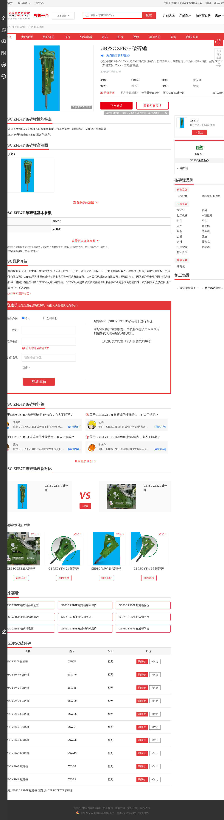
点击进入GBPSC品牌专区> (15, 293)
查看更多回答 (84, 461)
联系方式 (120, 808)
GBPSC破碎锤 (36, 27)
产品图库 (185, 15)
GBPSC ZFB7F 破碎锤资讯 (76, 617)
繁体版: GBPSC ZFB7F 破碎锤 (55, 790)
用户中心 (39, 3)
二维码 (220, 93)
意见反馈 (132, 808)
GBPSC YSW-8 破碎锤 (15, 779)
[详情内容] (74, 426)
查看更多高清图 (83, 202)
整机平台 (41, 15)
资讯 (105, 37)
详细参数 (109, 92)
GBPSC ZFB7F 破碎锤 (15, 661)
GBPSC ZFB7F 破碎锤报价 (134, 605)
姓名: (15, 330)
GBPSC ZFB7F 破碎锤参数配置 (21, 605)
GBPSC (199, 154)
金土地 (206, 226)
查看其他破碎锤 (150, 92)
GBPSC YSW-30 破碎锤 (16, 700)
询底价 (142, 661)
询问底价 (155, 37)
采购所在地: (11, 357)
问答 (173, 37)
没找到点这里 (219, 54)
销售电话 (86, 37)
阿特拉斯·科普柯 (211, 196)
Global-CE (219, 3)
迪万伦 (181, 266)
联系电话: (12, 341)
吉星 (179, 236)
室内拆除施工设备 (189, 288)
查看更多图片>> (81, 107)
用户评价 (49, 37)
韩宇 (179, 220)
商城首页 (192, 37)
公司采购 (50, 318)
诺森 (179, 231)
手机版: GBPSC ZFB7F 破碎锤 (20, 790)
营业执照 (143, 813)
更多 (218, 15)
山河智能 (182, 247)
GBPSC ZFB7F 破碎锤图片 (134, 617)
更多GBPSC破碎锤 (173, 92)
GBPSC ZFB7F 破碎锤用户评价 (79, 605)
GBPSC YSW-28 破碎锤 (16, 714)
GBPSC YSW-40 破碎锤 (16, 674)
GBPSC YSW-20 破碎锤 (106, 568)
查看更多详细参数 (84, 240)
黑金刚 (206, 231)
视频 (136, 37)
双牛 (204, 220)
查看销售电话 (152, 105)
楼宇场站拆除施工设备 (214, 288)
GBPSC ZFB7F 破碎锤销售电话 (21, 617)
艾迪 (204, 236)
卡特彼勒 (182, 196)
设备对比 (219, 42)
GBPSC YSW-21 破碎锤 (63, 568)
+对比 (155, 661)
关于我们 (107, 808)
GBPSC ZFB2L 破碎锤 (21, 568)
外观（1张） (8, 154)
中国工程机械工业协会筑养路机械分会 (183, 3)
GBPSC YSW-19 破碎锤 (16, 753)
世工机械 (182, 215)
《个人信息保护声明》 (138, 341)
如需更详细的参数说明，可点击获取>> (19, 251)
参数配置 (27, 37)
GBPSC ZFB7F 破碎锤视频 (18, 628)
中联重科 (207, 215)
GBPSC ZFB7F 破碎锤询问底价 (79, 628)
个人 (26, 318)
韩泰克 (206, 241)
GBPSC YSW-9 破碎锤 (15, 766)
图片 (120, 37)
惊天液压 (182, 252)
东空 (179, 226)
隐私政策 (145, 808)
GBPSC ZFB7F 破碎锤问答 (134, 628)
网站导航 (22, 3)
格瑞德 (206, 247)
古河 (204, 210)
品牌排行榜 (203, 15)
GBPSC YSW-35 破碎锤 (148, 568)
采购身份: (12, 318)
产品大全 (169, 15)
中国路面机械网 (15, 15)
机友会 (208, 3)
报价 (67, 37)
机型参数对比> (129, 92)
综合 (8, 37)
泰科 (179, 241)
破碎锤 (21, 27)
